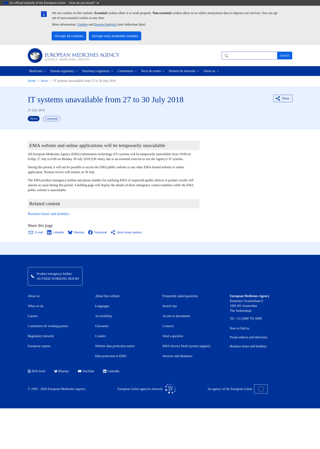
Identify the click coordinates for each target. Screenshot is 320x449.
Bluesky (61, 371)
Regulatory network (41, 336)
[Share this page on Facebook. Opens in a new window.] (97, 232)
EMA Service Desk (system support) (186, 346)
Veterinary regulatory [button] (96, 71)
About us (34, 296)
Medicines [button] (36, 71)
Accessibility (103, 316)
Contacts (168, 326)
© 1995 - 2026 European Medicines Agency (56, 389)
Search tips (169, 306)
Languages (102, 306)
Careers (33, 316)
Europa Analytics (105, 24)
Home (32, 80)
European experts (39, 346)
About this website (107, 296)
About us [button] (209, 71)
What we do (35, 306)
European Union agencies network (147, 389)
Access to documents (176, 316)
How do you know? (84, 2)
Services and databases (177, 356)
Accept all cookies (69, 36)
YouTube (86, 371)
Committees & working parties (48, 326)
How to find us (239, 328)
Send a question (172, 336)
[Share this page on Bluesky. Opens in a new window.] (76, 232)
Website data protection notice (115, 346)
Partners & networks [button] (182, 71)
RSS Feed (36, 371)
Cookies (82, 24)
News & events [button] (151, 71)
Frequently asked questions (180, 296)
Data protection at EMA (111, 356)
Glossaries (102, 326)
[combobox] (249, 55)
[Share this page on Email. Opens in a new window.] (36, 232)
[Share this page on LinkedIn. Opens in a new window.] (55, 232)
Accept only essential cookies (115, 36)
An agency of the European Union (237, 388)
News (44, 80)
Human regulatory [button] (62, 71)
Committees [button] (125, 71)
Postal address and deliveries (248, 337)
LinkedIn (111, 371)
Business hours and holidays (49, 214)
